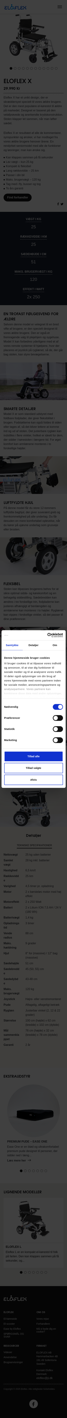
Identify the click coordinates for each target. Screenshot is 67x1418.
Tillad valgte (33, 767)
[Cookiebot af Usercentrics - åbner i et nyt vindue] (48, 635)
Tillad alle (33, 756)
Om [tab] (55, 645)
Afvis (33, 779)
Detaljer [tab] (34, 645)
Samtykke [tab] (12, 645)
